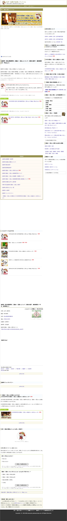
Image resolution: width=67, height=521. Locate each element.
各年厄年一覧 (59, 41)
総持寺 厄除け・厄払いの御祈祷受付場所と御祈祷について (15, 178)
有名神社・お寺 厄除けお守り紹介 (52, 148)
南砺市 (23, 368)
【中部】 (58, 151)
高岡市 (7, 368)
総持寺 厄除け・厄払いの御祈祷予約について (12, 173)
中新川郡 (18, 368)
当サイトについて (8, 6)
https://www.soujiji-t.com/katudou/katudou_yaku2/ (12, 329)
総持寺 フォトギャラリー (7, 193)
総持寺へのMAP (5, 190)
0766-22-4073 (7, 319)
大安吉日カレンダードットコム (51, 169)
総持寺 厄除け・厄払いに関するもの (10, 170)
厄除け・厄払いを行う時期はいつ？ (52, 120)
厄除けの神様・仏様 (49, 146)
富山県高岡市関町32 (8, 316)
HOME (2, 6)
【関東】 (54, 151)
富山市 (2, 368)
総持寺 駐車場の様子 (6, 167)
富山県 (2, 370)
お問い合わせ (31, 6)
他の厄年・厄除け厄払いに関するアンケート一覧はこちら (14, 492)
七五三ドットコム (49, 164)
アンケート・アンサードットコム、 (24, 466)
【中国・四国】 (48, 153)
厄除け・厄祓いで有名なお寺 (9, 477)
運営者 (25, 6)
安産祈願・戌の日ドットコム (51, 166)
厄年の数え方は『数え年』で (51, 127)
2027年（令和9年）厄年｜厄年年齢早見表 (54, 39)
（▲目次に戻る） (21, 422)
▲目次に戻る (21, 373)
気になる (4, 458)
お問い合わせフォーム (19, 503)
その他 (4, 482)
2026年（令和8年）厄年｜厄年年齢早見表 (54, 36)
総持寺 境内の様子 (6, 164)
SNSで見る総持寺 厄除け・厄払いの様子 (11, 184)
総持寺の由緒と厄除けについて (9, 161)
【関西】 (62, 151)
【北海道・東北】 (49, 151)
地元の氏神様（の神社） (8, 479)
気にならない (5, 461)
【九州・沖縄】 (55, 153)
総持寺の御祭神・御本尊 (7, 159)
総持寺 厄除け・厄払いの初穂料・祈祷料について (13, 176)
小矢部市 (29, 368)
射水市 (12, 368)
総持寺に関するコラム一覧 (8, 187)
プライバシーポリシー (18, 6)
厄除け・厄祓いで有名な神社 (9, 474)
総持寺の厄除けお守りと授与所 (9, 181)
